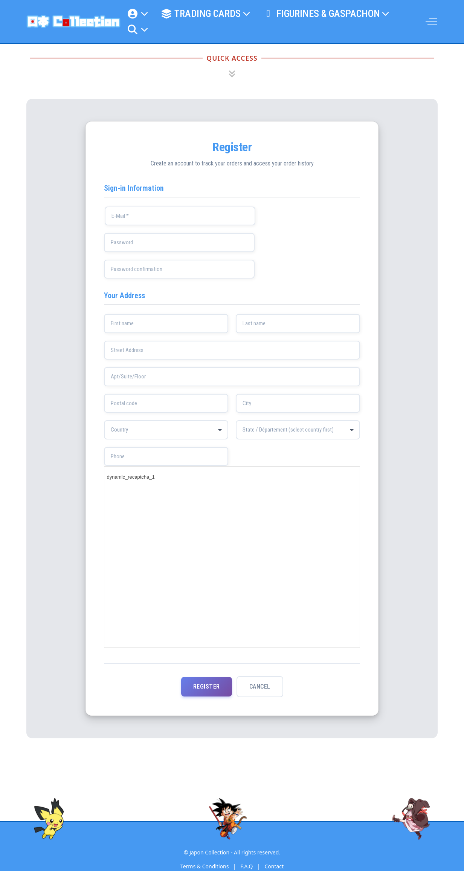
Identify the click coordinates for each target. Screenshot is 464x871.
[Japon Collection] (73, 21)
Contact (274, 866)
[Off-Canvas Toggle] (431, 21)
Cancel (259, 686)
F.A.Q (246, 866)
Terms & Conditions (204, 866)
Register (206, 686)
